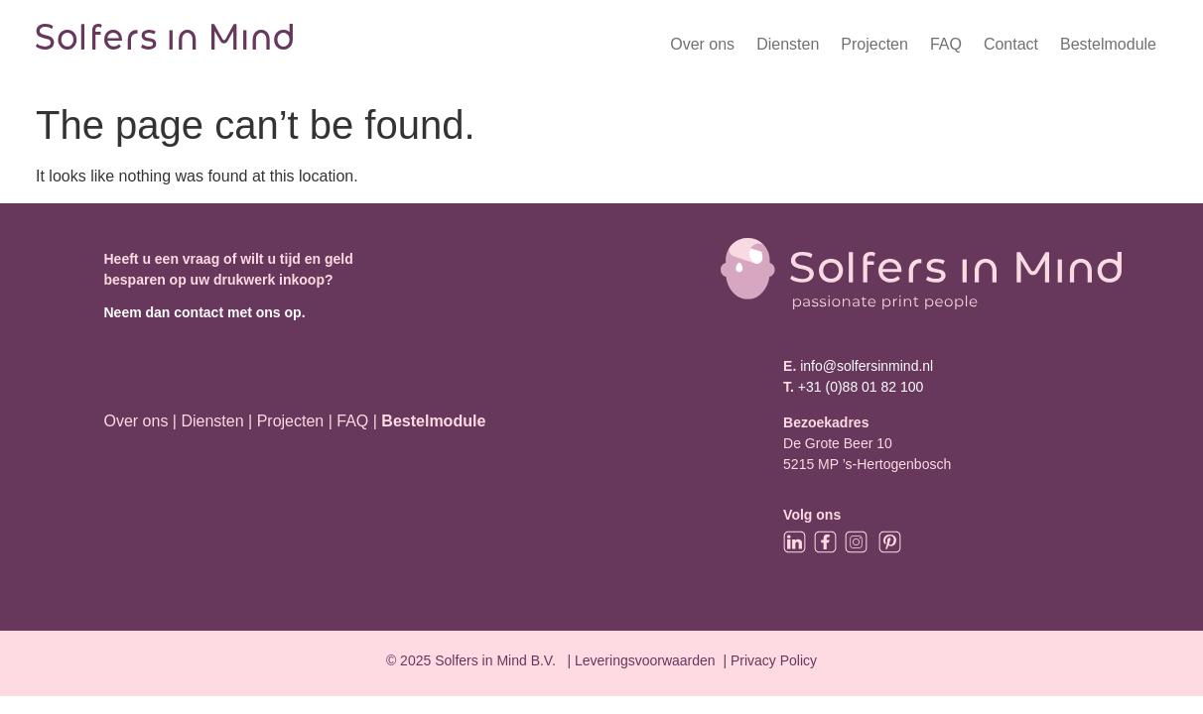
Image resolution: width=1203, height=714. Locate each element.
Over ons (702, 44)
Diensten (787, 44)
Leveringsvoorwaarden (645, 660)
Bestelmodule (1108, 44)
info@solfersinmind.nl (864, 366)
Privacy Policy (774, 660)
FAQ (946, 44)
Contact (1011, 44)
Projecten (874, 44)
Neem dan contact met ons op (202, 312)
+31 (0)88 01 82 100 (861, 387)
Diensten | (216, 421)
